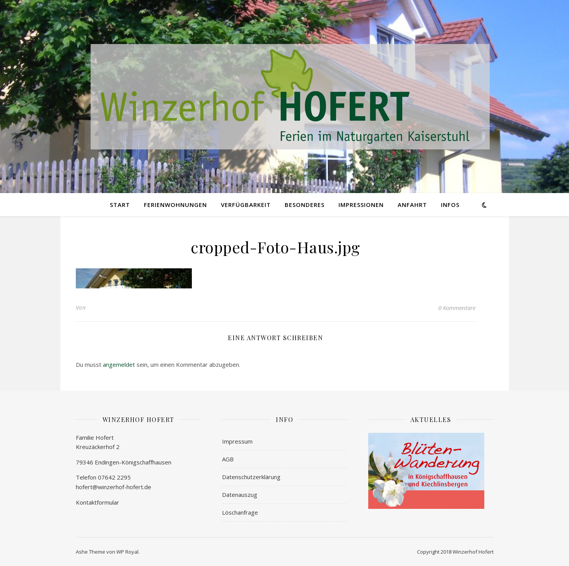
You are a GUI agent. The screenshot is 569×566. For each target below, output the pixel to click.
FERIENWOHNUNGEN (175, 204)
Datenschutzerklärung (251, 477)
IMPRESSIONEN (361, 204)
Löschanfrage (240, 512)
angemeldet (119, 364)
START (120, 204)
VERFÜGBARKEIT (246, 204)
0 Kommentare (456, 308)
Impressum (237, 441)
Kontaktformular (97, 502)
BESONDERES (305, 204)
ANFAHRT (412, 204)
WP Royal (127, 551)
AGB (228, 459)
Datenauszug (239, 494)
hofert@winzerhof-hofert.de (113, 487)
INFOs (450, 204)
